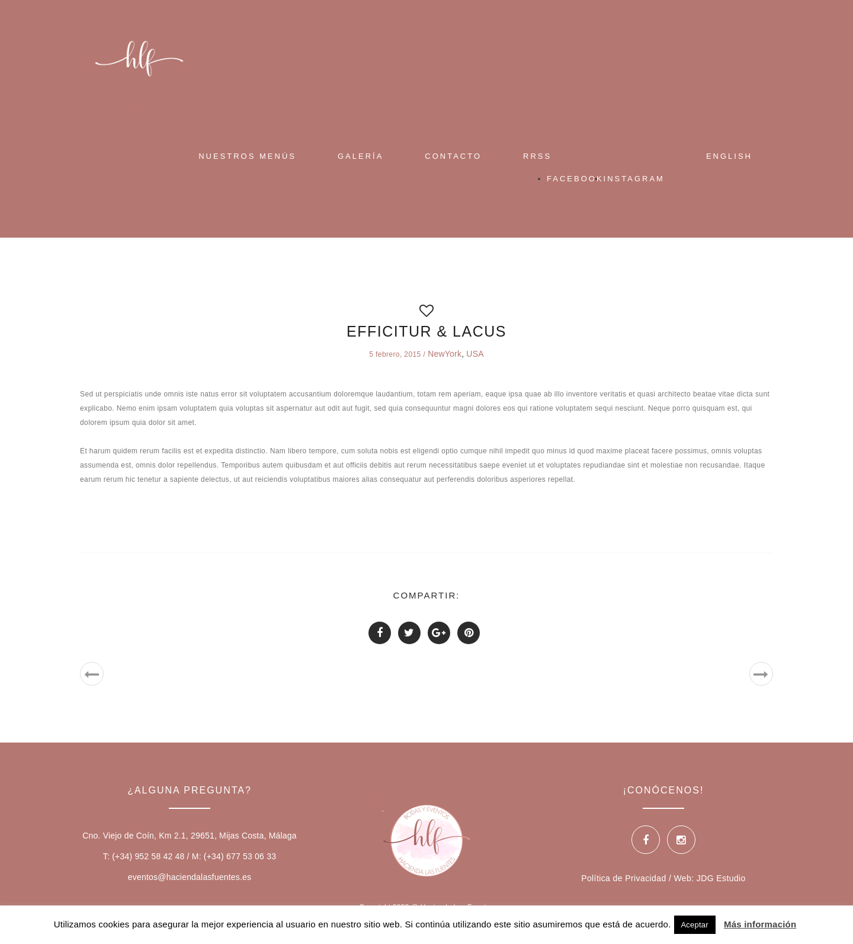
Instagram (634, 178)
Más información (760, 924)
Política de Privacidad (623, 878)
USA (474, 354)
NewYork (444, 354)
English (729, 156)
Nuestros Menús (247, 156)
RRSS (537, 156)
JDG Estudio (721, 878)
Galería (360, 156)
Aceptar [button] (694, 924)
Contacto (453, 156)
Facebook (575, 178)
